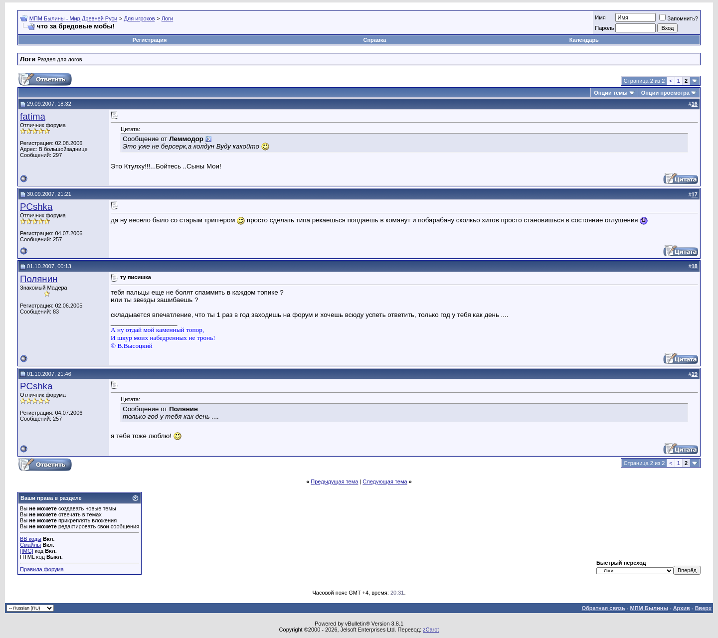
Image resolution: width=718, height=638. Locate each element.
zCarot (431, 630)
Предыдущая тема (334, 481)
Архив (681, 608)
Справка (374, 40)
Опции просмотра (665, 93)
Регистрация (150, 40)
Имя (600, 17)
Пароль (604, 28)
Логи (168, 18)
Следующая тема (384, 481)
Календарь (584, 40)
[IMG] (26, 551)
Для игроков (139, 18)
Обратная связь (603, 608)
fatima (32, 116)
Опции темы (610, 93)
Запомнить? (678, 18)
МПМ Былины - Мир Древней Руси (73, 18)
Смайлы (30, 545)
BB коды (30, 539)
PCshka (36, 206)
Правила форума (42, 569)
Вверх (703, 608)
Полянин (38, 279)
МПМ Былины (649, 608)
